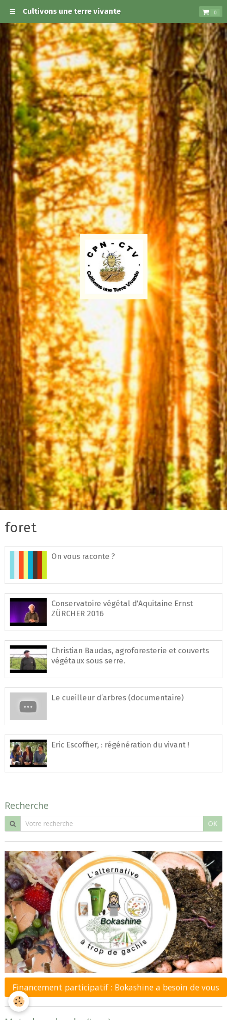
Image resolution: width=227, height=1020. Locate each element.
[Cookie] (18, 1001)
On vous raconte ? (83, 556)
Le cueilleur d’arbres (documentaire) (117, 697)
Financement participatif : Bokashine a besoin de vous (115, 987)
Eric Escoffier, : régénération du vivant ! (120, 744)
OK (212, 823)
